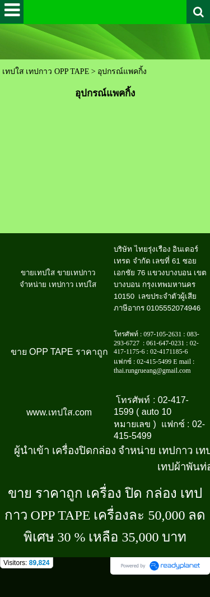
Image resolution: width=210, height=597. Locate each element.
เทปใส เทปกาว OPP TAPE (45, 71)
